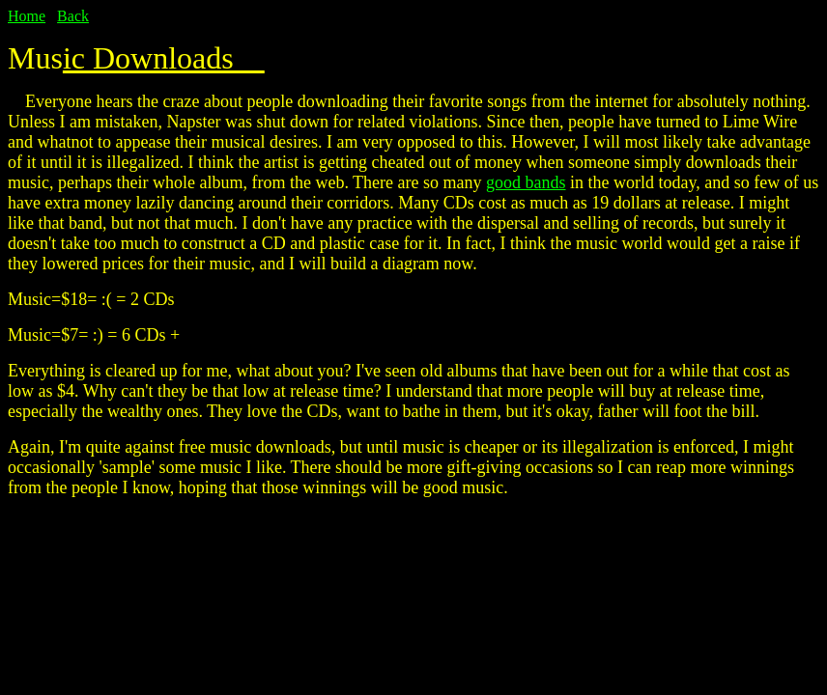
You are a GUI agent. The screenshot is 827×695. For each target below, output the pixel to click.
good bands (526, 182)
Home (26, 16)
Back (73, 16)
